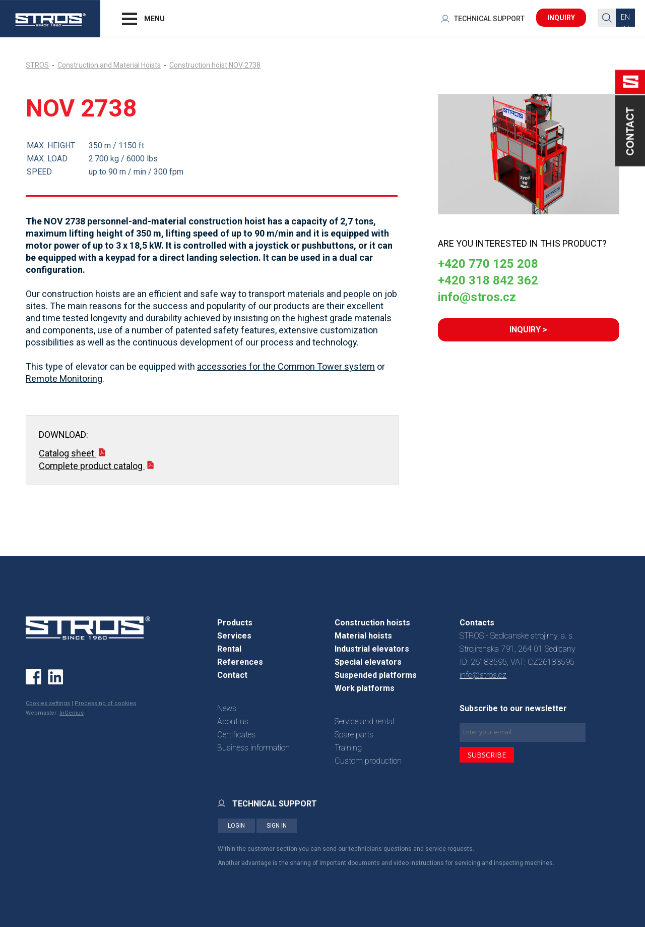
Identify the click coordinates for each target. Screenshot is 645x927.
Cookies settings (48, 703)
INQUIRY (561, 18)
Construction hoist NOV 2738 (215, 65)
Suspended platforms (376, 675)
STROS (37, 65)
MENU (154, 19)
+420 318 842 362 (488, 280)
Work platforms (365, 688)
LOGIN (236, 825)
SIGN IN (277, 825)
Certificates (236, 734)
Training (348, 747)
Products (234, 622)
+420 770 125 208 (488, 264)
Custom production (368, 761)
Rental (229, 649)
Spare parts (354, 734)
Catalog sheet (72, 453)
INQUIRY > (528, 329)
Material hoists (363, 636)
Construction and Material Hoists (109, 65)
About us (232, 721)
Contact (232, 675)
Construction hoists (372, 622)
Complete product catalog (96, 465)
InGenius (71, 713)
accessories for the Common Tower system (286, 366)
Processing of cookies (105, 703)
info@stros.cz (477, 297)
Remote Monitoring (64, 378)
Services (234, 636)
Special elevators (368, 662)
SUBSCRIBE (487, 755)
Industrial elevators (372, 649)
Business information (253, 747)
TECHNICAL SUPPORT (489, 19)
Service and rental (364, 721)
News (226, 708)
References (240, 662)
